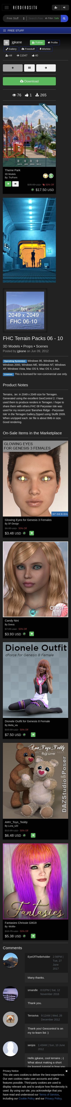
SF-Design (13, 523)
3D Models (11, 346)
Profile (53, 42)
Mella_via (13, 725)
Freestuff (28, 49)
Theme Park (12, 170)
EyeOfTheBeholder (39, 956)
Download (29, 81)
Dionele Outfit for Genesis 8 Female (27, 721)
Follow (37, 42)
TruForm (13, 177)
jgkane (21, 351)
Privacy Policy (53, 1098)
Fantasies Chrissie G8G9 (21, 922)
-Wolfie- (12, 926)
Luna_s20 (13, 826)
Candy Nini (12, 620)
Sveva (11, 624)
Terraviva (33, 1015)
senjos (31, 1045)
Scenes (42, 346)
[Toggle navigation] (6, 7)
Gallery (11, 49)
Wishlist (45, 49)
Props (28, 346)
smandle (33, 990)
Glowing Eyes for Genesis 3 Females (28, 519)
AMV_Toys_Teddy (16, 822)
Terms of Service (49, 1094)
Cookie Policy (27, 1098)
